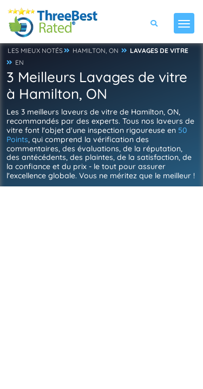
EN (19, 62)
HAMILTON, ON (96, 50)
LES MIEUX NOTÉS (35, 50)
